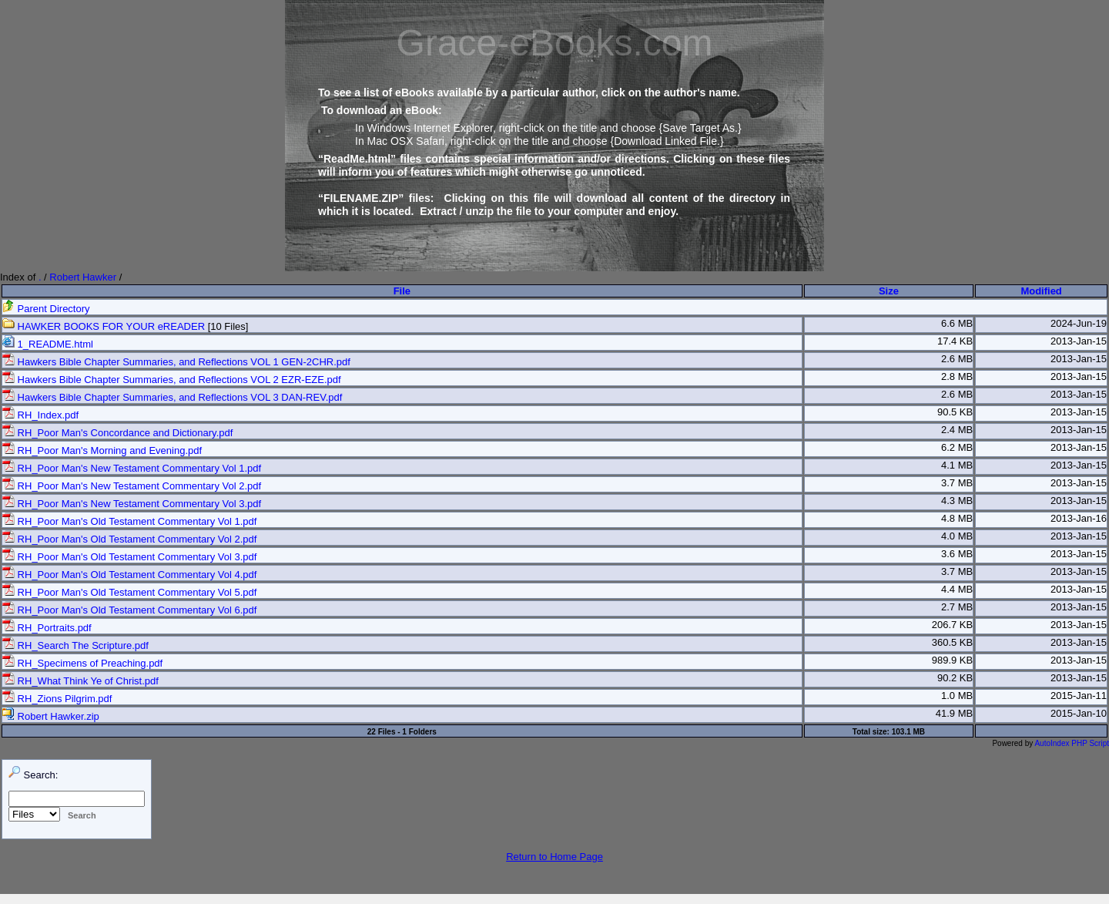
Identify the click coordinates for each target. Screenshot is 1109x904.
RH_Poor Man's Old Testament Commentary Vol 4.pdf (129, 574)
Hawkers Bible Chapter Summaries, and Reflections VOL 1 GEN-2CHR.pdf (176, 362)
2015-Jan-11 (1078, 695)
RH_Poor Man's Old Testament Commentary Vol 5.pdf (129, 592)
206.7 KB (952, 624)
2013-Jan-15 (1078, 341)
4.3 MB (957, 500)
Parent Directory (46, 308)
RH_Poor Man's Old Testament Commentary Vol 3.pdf (129, 557)
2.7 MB (957, 607)
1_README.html (47, 344)
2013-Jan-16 (1078, 518)
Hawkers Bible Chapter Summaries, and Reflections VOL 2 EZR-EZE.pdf (171, 379)
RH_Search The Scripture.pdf (75, 645)
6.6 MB (957, 323)
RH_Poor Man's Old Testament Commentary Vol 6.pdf (129, 610)
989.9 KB (952, 660)
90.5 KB (955, 412)
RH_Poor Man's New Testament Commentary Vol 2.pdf (131, 486)
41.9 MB (954, 713)
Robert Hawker (82, 277)
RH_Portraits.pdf (47, 627)
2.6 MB (957, 359)
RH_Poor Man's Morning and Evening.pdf (102, 450)
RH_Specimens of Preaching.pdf (82, 663)
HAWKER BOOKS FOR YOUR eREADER (103, 326)
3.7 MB (957, 483)
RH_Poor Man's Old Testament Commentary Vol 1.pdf (129, 521)
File (402, 291)
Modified (1040, 291)
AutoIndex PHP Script (1071, 743)
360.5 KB (952, 642)
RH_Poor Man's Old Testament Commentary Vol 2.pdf (129, 539)
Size (889, 291)
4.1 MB (957, 465)
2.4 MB (957, 429)
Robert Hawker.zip (50, 716)
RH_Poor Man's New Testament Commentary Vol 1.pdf (131, 468)
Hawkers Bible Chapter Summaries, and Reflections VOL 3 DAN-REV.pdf (172, 397)
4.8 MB (957, 518)
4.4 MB (957, 589)
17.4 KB (955, 341)
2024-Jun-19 (1078, 323)
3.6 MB (957, 554)
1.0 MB (957, 695)
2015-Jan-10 (1078, 713)
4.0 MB (957, 536)
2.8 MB (957, 376)
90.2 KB (955, 678)
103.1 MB (908, 732)
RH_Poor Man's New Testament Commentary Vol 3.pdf (131, 503)
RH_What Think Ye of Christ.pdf (80, 681)
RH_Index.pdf (40, 415)
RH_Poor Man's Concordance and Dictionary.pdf (117, 433)
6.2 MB (957, 447)
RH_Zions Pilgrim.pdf (57, 698)
